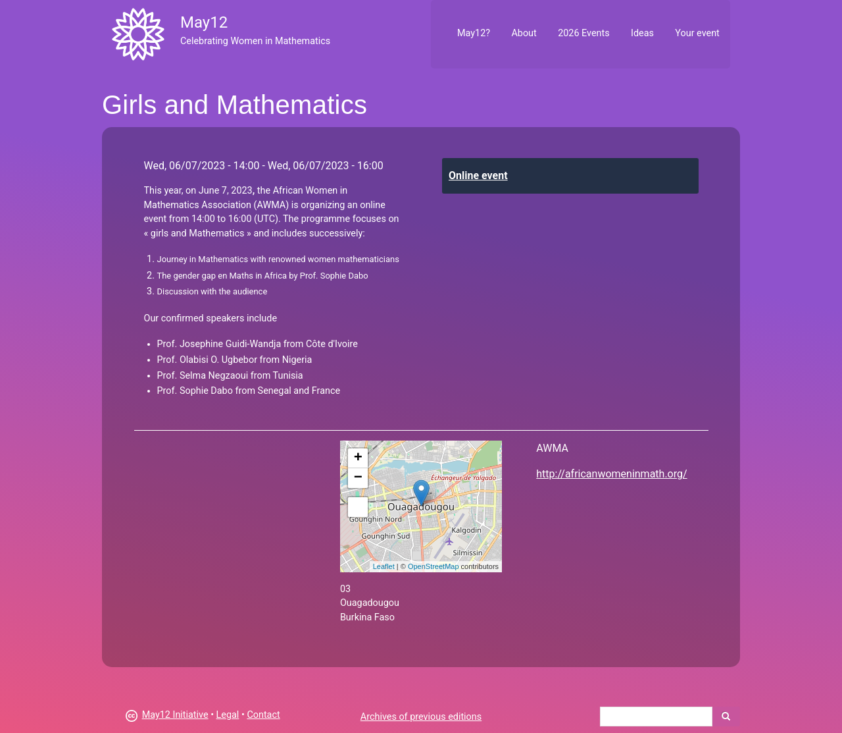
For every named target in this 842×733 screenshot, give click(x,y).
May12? (473, 33)
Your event (697, 33)
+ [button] (358, 458)
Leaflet (384, 566)
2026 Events (584, 33)
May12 (204, 22)
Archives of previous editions (421, 716)
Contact (263, 714)
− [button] (358, 478)
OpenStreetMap (433, 566)
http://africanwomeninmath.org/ (611, 474)
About (523, 33)
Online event (478, 175)
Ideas (642, 33)
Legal (227, 714)
